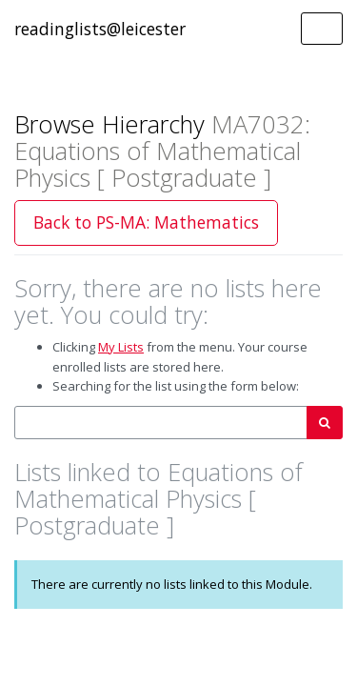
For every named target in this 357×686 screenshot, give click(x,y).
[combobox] (160, 422)
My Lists (121, 346)
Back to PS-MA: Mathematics (146, 222)
